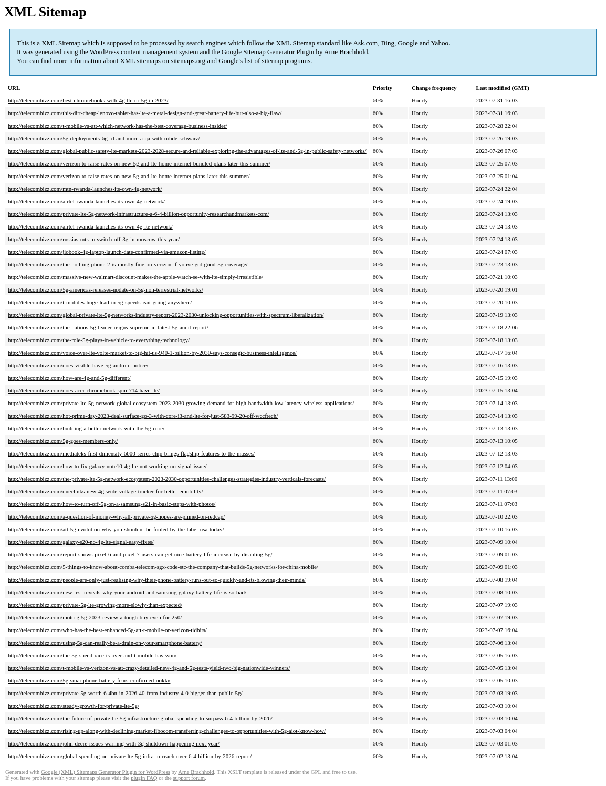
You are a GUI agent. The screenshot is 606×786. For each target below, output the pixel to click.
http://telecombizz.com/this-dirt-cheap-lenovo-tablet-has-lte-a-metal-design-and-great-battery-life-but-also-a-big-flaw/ (144, 113)
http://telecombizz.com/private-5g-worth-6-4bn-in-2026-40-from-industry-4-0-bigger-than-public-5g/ (125, 693)
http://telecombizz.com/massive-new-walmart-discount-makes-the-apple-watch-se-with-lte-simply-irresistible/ (135, 277)
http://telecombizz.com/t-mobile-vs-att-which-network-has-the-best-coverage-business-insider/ (117, 125)
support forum (189, 778)
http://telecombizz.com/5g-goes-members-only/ (63, 441)
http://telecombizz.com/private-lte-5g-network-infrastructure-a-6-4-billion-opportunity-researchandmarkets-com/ (138, 214)
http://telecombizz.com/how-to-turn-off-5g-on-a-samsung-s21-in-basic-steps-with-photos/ (111, 504)
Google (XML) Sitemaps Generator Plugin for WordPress (105, 772)
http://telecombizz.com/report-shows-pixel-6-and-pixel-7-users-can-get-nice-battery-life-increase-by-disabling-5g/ (140, 554)
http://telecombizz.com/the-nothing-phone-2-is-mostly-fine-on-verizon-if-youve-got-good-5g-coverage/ (128, 264)
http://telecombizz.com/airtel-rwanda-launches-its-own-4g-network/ (86, 201)
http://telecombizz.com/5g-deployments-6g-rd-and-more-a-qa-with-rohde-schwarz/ (104, 138)
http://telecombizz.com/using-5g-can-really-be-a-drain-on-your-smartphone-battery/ (105, 642)
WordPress (104, 52)
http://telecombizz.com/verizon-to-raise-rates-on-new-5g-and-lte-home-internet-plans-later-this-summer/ (129, 176)
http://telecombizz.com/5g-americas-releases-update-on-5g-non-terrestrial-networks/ (105, 289)
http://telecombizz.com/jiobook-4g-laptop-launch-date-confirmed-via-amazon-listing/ (107, 252)
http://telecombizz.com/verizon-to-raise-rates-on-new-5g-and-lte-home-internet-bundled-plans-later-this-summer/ (139, 163)
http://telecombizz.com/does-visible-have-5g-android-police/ (78, 365)
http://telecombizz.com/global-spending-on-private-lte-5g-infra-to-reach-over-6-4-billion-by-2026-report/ (130, 756)
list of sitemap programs (277, 61)
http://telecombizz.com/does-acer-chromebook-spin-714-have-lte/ (84, 390)
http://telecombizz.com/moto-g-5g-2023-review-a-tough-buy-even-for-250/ (95, 617)
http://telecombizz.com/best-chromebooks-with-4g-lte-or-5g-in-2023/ (88, 100)
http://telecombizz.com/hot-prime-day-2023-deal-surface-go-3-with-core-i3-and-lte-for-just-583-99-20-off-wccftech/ (143, 415)
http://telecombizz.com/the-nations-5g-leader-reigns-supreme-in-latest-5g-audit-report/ (108, 327)
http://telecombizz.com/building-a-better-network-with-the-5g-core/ (86, 428)
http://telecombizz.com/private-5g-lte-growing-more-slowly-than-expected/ (95, 605)
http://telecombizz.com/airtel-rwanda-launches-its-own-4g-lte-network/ (90, 226)
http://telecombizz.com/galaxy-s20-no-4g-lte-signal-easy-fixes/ (81, 542)
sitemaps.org (188, 61)
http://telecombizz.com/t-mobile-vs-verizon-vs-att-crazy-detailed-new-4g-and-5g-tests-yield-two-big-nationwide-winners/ (149, 668)
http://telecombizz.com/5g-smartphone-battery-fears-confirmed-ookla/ (89, 680)
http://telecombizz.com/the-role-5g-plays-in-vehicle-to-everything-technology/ (99, 340)
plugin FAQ (144, 778)
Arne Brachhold (346, 52)
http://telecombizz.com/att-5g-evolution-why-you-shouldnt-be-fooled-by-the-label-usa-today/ (116, 529)
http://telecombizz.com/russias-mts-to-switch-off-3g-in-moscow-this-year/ (94, 239)
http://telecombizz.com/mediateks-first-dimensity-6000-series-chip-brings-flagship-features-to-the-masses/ (131, 453)
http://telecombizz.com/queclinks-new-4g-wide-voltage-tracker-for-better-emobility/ (105, 491)
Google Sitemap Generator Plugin (268, 52)
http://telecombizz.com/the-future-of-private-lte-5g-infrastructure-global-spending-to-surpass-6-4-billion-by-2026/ (140, 718)
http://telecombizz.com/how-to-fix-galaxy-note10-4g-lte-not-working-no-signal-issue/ (107, 466)
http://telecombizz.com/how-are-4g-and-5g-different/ (69, 378)
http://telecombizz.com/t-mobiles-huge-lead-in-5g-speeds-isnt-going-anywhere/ (100, 302)
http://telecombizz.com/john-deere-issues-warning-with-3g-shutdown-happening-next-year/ (114, 743)
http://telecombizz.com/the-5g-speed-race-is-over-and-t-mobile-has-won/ (92, 655)
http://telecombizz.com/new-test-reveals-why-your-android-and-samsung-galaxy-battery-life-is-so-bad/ (127, 592)
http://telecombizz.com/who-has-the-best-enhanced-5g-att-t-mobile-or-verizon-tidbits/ (107, 630)
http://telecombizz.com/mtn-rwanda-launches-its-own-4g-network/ (85, 188)
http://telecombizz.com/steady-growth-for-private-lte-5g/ (73, 705)
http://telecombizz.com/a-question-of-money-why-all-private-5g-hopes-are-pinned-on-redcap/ (116, 516)
